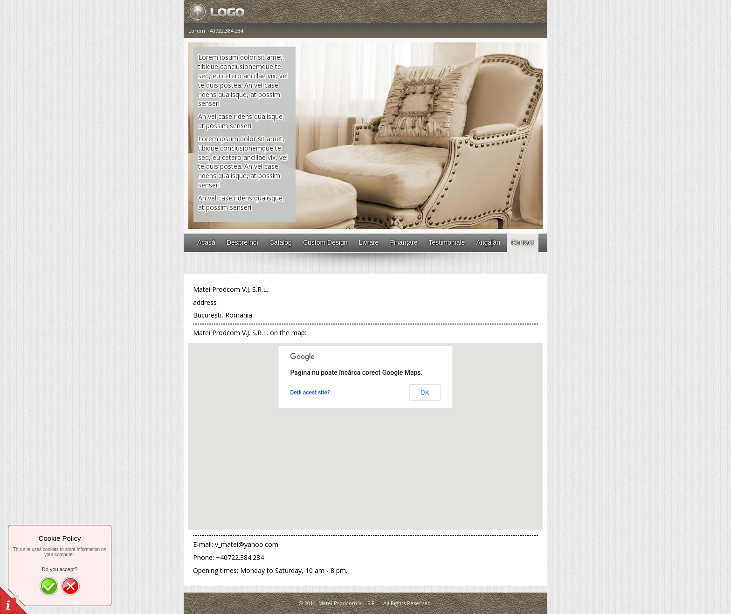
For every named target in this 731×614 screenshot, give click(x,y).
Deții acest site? (310, 392)
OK (425, 392)
